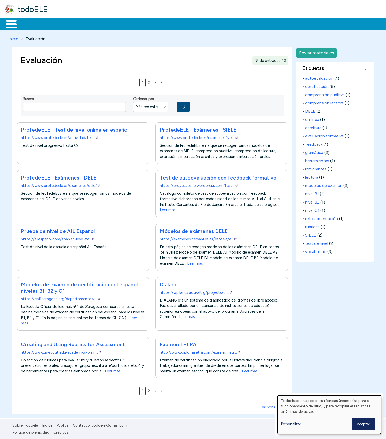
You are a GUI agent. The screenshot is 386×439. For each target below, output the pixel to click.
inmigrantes (316, 168)
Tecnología (154, 24)
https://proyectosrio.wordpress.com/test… (199, 184)
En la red (122, 24)
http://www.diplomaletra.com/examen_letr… (200, 351)
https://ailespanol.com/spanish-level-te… (58, 238)
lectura (311, 176)
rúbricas (312, 225)
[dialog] (329, 414)
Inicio (8, 23)
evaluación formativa (324, 135)
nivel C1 (312, 209)
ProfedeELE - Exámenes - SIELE (198, 129)
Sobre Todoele (25, 424)
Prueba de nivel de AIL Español (58, 230)
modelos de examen (323, 184)
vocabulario (315, 250)
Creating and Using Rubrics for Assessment (73, 343)
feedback (313, 143)
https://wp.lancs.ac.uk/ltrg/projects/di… (196, 291)
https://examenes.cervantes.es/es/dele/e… (198, 238)
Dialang (169, 283)
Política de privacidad (30, 431)
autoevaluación (319, 77)
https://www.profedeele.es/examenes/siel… (199, 137)
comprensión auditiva (325, 93)
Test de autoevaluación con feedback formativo (218, 177)
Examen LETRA (178, 343)
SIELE (310, 234)
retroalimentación (321, 217)
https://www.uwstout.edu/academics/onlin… (61, 351)
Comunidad (188, 24)
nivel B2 (312, 201)
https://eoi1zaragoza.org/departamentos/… (61, 298)
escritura (313, 126)
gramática (314, 151)
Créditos (60, 431)
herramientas (317, 159)
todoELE (33, 9)
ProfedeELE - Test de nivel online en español (75, 129)
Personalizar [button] (291, 424)
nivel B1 (312, 192)
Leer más (168, 209)
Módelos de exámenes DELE (194, 230)
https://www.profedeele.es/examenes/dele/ (60, 184)
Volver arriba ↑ (275, 405)
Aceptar (363, 424)
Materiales (29, 24)
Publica (63, 424)
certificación (317, 85)
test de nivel (316, 242)
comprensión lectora (324, 102)
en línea (312, 118)
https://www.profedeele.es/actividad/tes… (59, 137)
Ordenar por (143, 98)
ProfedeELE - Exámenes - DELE (59, 177)
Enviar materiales (316, 51)
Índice (47, 424)
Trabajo (93, 24)
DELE (310, 110)
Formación (62, 24)
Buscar (212, 23)
